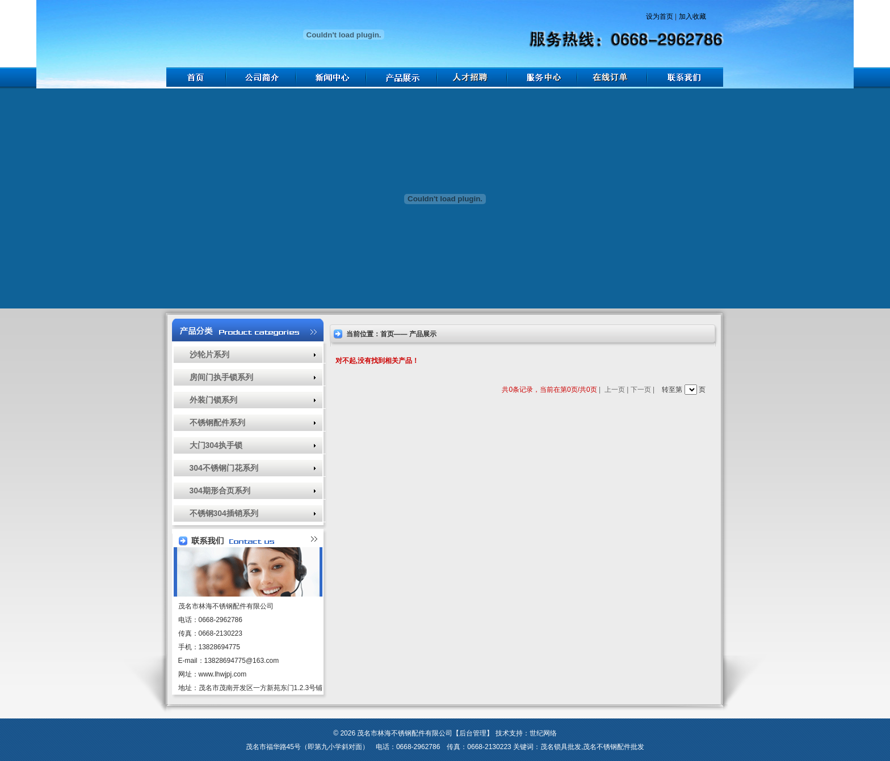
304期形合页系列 (220, 490)
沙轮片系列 (209, 354)
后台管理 (472, 733)
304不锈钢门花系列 (224, 467)
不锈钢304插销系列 (224, 513)
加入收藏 (692, 16)
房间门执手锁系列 (221, 377)
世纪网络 (543, 733)
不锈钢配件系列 (217, 422)
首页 (387, 334)
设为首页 (659, 16)
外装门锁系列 (213, 399)
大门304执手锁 (216, 445)
